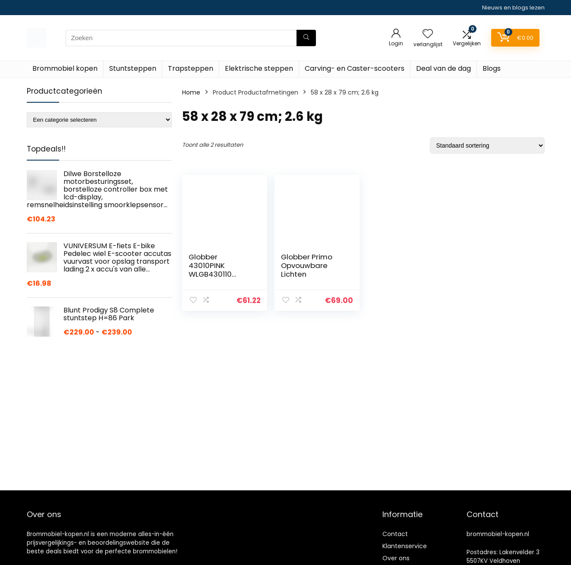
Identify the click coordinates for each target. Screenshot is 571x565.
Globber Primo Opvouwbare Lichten (306, 265)
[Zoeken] (306, 38)
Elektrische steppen (259, 68)
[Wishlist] (428, 34)
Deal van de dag (443, 68)
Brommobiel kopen (65, 68)
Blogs (492, 68)
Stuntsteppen (132, 68)
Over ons (396, 558)
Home (191, 92)
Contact (395, 534)
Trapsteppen (190, 68)
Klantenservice (404, 546)
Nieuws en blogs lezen (513, 7)
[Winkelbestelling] (487, 145)
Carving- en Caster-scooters (354, 68)
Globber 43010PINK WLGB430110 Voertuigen (210, 270)
